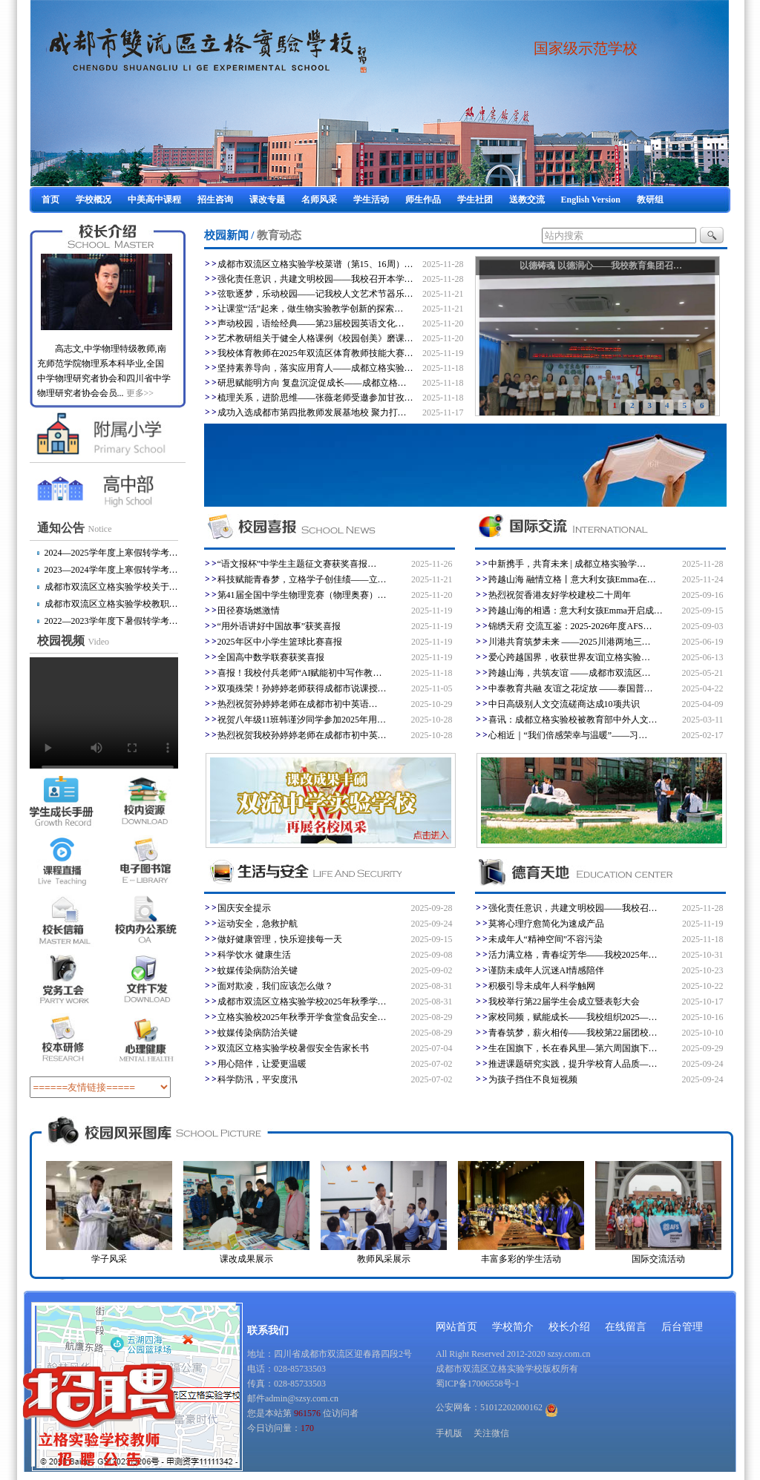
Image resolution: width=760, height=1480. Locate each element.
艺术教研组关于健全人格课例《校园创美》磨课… (315, 338)
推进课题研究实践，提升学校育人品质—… (573, 1064)
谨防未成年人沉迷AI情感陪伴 (546, 970)
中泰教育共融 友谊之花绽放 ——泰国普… (570, 688)
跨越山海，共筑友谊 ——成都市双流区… (569, 673)
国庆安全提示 (244, 908)
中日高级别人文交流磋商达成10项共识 (564, 704)
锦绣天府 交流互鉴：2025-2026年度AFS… (570, 626)
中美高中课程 (154, 199)
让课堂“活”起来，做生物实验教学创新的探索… (310, 308)
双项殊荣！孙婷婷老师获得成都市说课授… (302, 688)
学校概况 (93, 199)
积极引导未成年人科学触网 (541, 986)
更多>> (140, 393)
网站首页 (456, 1326)
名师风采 (319, 199)
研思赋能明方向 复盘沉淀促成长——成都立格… (312, 383)
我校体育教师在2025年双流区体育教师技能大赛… (315, 353)
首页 (50, 199)
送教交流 (527, 199)
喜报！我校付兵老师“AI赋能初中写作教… (299, 673)
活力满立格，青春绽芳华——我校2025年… (573, 955)
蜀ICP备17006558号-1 (478, 1383)
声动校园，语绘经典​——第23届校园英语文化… (310, 323)
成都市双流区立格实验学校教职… (111, 604)
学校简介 (513, 1326)
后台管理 (682, 1326)
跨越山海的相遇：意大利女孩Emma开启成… (575, 610)
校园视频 (73, 640)
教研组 (650, 199)
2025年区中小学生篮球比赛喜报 (279, 642)
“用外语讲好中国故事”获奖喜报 (279, 626)
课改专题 (267, 199)
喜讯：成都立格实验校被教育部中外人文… (573, 719)
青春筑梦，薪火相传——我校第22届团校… (573, 1032)
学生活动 (371, 199)
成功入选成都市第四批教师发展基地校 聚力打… (312, 412)
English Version (590, 199)
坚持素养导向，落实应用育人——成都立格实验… (315, 368)
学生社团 (475, 199)
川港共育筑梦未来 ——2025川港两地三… (569, 642)
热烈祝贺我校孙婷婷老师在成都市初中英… (302, 735)
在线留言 (625, 1326)
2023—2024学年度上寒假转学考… (111, 570)
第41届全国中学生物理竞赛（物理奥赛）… (302, 595)
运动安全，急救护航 (257, 923)
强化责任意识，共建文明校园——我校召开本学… (315, 279)
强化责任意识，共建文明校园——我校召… (573, 908)
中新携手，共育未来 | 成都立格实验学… (567, 564)
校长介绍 (569, 1326)
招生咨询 (215, 199)
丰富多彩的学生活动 (521, 1259)
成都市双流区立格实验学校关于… (111, 587)
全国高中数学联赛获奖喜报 (270, 657)
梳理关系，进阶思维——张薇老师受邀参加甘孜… (315, 397)
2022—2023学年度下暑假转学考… (111, 621)
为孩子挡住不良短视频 (532, 1079)
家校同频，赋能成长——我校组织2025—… (573, 1017)
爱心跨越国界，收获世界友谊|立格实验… (569, 657)
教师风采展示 (383, 1259)
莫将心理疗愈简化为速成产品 (546, 923)
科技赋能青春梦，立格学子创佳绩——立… (302, 579)
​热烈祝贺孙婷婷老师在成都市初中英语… (297, 704)
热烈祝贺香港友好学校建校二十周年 (559, 595)
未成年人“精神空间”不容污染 (545, 939)
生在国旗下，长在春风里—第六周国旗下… (573, 1048)
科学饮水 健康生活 (254, 955)
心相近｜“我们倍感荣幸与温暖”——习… (568, 735)
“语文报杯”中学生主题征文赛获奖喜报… (297, 564)
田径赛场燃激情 (248, 610)
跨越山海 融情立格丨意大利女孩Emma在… (572, 579)
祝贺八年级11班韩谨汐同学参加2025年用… (302, 719)
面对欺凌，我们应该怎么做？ (275, 986)
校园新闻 (226, 235)
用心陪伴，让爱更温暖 (262, 1064)
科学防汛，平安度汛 (257, 1079)
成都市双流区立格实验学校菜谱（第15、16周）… (315, 264)
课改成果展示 (246, 1259)
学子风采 (109, 1259)
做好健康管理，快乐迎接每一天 (279, 939)
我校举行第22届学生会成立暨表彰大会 (564, 1001)
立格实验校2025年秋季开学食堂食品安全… (302, 1017)
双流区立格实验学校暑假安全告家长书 (293, 1048)
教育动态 (279, 235)
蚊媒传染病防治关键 (257, 970)
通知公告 (74, 528)
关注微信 (491, 1433)
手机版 (449, 1433)
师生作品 (423, 199)
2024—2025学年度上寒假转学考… (111, 552)
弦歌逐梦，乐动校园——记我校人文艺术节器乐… (315, 294)
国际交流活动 (658, 1259)
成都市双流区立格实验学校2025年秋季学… (302, 1001)
